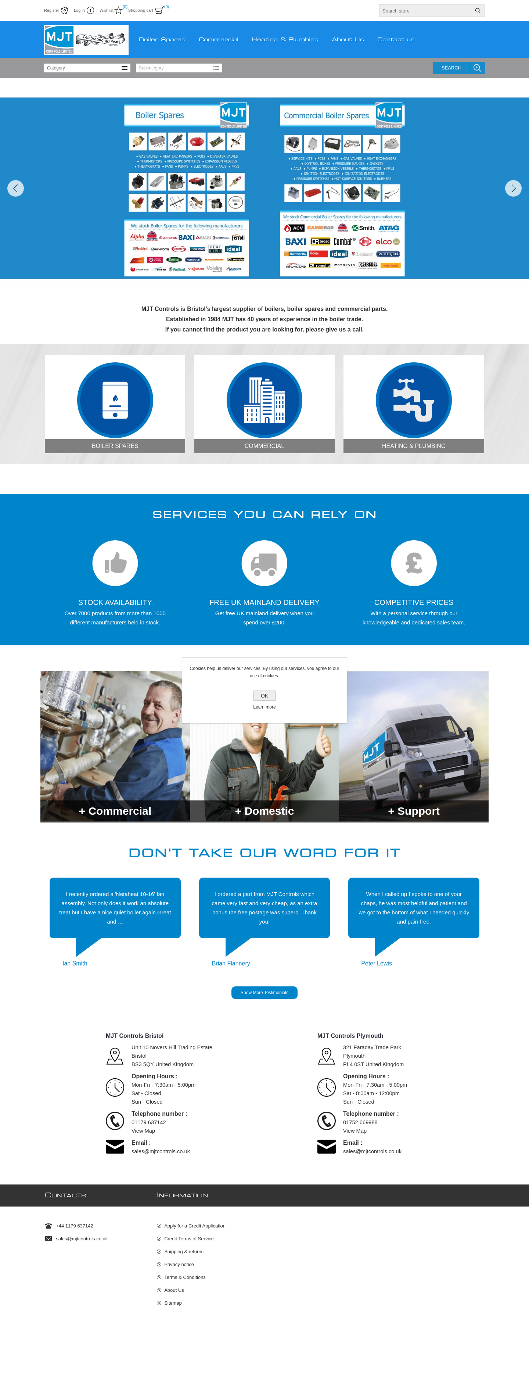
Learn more (264, 707)
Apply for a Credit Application (195, 1222)
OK (264, 696)
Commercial (264, 446)
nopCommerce (475, 1358)
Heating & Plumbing (414, 446)
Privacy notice (179, 1260)
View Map (143, 1131)
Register (51, 10)
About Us (174, 1286)
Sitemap (173, 1299)
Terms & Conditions (185, 1273)
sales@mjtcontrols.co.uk (161, 1151)
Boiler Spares (115, 446)
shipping (133, 1367)
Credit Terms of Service (189, 1235)
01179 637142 (149, 1122)
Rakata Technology (172, 1358)
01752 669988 (360, 1122)
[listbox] (87, 68)
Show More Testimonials (264, 992)
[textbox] (425, 11)
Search (451, 68)
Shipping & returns (184, 1248)
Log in (79, 10)
